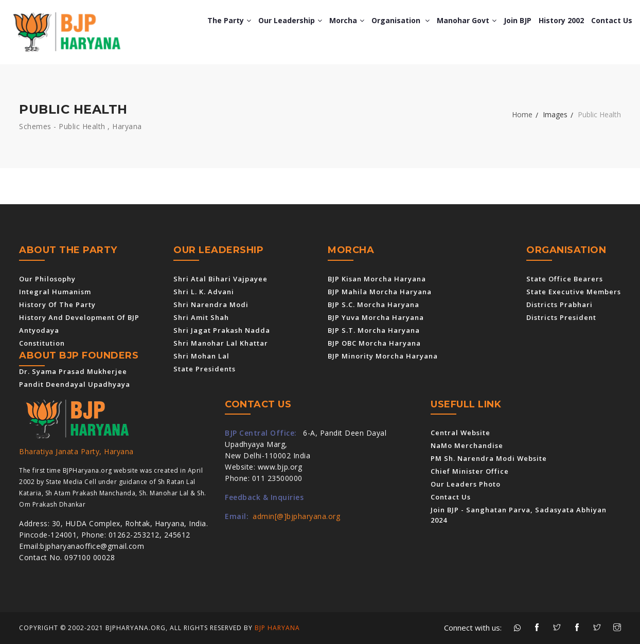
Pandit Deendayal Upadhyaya (74, 384)
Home (522, 114)
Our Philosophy (47, 278)
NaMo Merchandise (467, 445)
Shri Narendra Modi (210, 304)
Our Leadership (290, 20)
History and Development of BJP (79, 317)
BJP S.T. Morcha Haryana (374, 330)
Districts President (561, 317)
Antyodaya (39, 330)
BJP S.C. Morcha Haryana (373, 304)
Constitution (42, 343)
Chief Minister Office (470, 471)
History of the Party (57, 304)
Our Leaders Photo (466, 484)
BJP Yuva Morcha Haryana (376, 317)
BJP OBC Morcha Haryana (374, 343)
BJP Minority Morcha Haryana (383, 356)
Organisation (400, 20)
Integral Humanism (55, 291)
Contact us (611, 20)
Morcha (346, 20)
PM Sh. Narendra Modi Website (489, 458)
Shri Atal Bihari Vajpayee (220, 278)
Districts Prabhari (559, 304)
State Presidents (204, 368)
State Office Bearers (564, 278)
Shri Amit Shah (201, 317)
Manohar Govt (466, 20)
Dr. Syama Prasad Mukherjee (73, 371)
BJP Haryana (277, 627)
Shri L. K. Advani (203, 291)
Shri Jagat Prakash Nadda (221, 330)
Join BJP (517, 20)
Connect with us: (473, 627)
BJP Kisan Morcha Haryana (377, 278)
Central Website (460, 432)
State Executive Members (573, 291)
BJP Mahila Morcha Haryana (380, 291)
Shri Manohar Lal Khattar (220, 343)
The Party (229, 20)
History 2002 (561, 20)
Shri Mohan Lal (201, 356)
